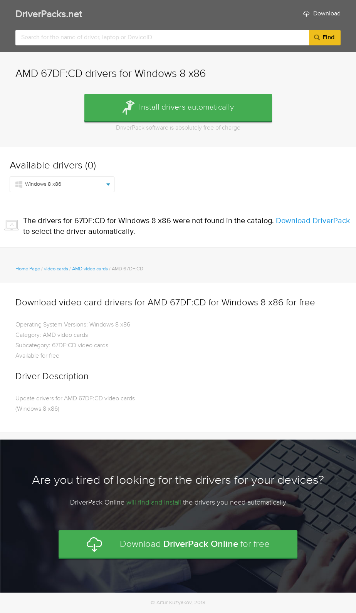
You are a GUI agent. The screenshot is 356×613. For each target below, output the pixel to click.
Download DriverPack (313, 221)
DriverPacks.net (48, 15)
